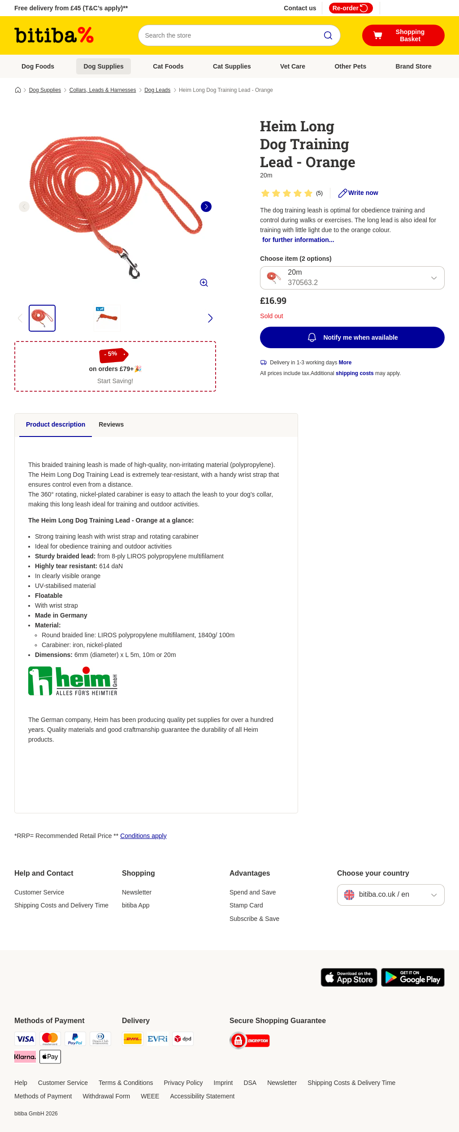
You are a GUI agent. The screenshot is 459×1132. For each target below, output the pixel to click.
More (345, 362)
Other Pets (350, 66)
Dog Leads (157, 90)
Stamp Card (246, 905)
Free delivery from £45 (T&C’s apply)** (71, 8)
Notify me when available (352, 337)
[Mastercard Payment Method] (50, 1040)
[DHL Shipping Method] (132, 1040)
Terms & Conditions (126, 1082)
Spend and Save (253, 892)
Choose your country (373, 873)
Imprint (223, 1082)
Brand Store (414, 66)
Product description (55, 424)
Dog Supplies (103, 66)
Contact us (300, 8)
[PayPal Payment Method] (75, 1040)
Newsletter (137, 892)
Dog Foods (38, 66)
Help (20, 1082)
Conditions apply (143, 835)
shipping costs (355, 373)
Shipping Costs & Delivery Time (351, 1082)
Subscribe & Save (254, 918)
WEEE (150, 1096)
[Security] (250, 1042)
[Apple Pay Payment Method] (50, 1058)
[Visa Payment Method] (25, 1040)
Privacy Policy (183, 1082)
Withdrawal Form (106, 1096)
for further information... (298, 239)
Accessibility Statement (202, 1096)
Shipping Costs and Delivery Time (61, 905)
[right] (206, 206)
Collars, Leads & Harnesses (102, 90)
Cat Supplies (232, 66)
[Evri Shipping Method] (158, 1040)
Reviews (111, 424)
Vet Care (292, 66)
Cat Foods (168, 66)
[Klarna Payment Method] (25, 1058)
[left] (24, 206)
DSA (249, 1082)
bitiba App (136, 905)
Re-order (351, 8)
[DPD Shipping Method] (183, 1040)
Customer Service (39, 892)
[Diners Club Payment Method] (100, 1040)
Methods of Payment (43, 1096)
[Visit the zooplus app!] (348, 984)
